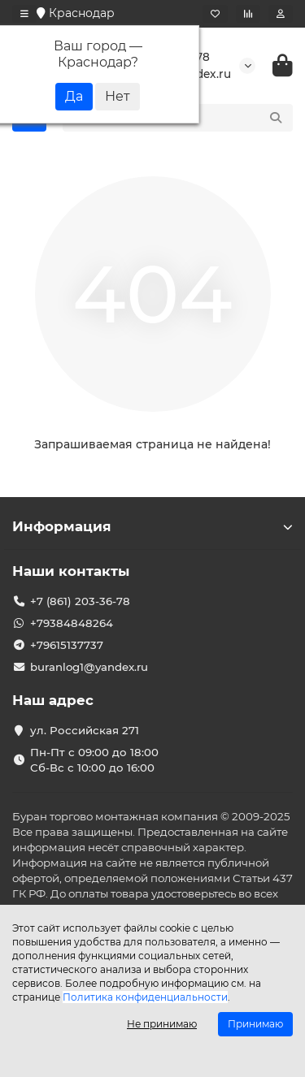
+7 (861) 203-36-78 (80, 601)
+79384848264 (71, 622)
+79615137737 (66, 644)
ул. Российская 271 (84, 730)
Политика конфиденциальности (145, 997)
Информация (152, 526)
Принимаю (255, 1024)
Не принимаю (162, 1024)
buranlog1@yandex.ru (89, 666)
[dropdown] (24, 14)
